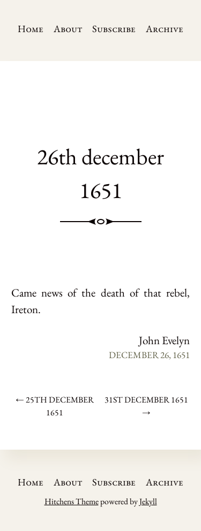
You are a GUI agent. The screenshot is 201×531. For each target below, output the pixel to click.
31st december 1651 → (146, 406)
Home (30, 28)
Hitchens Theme (71, 501)
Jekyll (148, 501)
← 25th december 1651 (55, 406)
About (68, 28)
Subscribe (114, 28)
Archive (164, 28)
